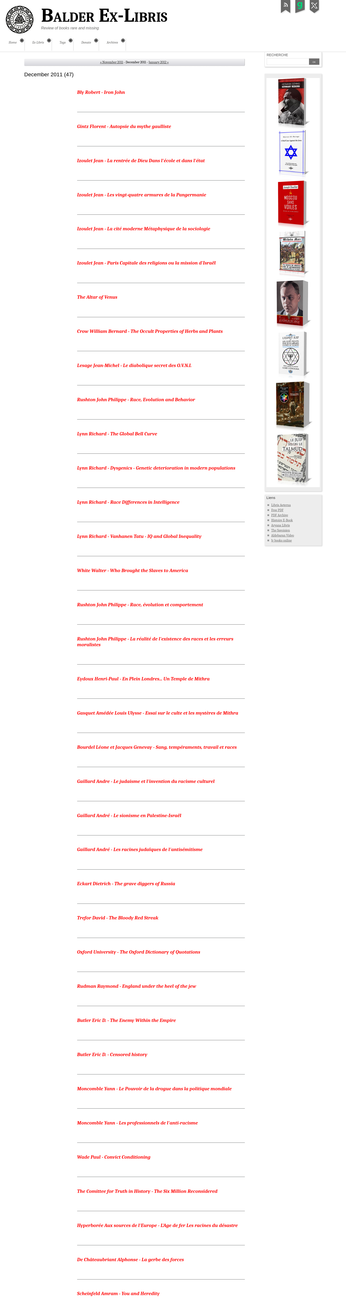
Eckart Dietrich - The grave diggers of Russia (126, 674)
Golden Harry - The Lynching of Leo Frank (123, 1050)
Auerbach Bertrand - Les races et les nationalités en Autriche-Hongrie (153, 1100)
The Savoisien (280, 530)
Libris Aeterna (281, 505)
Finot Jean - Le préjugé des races (112, 1176)
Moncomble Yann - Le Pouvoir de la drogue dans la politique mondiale (154, 825)
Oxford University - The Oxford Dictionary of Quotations (138, 724)
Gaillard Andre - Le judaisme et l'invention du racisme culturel (146, 599)
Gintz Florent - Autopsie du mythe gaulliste (124, 117)
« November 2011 (111, 62)
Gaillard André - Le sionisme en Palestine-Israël (129, 624)
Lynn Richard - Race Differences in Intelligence (128, 393)
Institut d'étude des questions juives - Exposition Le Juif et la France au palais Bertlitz (154, 1203)
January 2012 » (158, 62)
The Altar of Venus (97, 242)
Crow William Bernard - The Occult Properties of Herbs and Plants (150, 268)
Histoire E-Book (282, 520)
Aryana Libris (280, 525)
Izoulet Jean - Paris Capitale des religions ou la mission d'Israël (146, 217)
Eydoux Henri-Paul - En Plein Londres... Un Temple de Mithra (143, 524)
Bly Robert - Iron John (101, 92)
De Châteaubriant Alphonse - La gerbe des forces (130, 950)
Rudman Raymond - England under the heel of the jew (136, 749)
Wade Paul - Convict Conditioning (113, 875)
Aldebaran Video (282, 535)
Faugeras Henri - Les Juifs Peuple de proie (123, 1150)
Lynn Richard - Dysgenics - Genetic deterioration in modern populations (156, 368)
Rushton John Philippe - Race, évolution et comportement (140, 468)
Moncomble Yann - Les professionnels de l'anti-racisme (137, 850)
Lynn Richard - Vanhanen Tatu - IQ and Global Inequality (139, 418)
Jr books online (281, 540)
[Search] (288, 62)
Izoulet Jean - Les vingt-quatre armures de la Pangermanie (141, 167)
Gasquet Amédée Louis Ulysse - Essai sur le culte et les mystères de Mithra (157, 549)
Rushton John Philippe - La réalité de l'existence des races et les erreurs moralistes (155, 496)
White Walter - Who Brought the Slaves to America (132, 443)
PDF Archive (279, 515)
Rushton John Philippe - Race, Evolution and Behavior (136, 318)
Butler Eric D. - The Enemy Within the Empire (126, 775)
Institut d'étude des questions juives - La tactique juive (136, 1075)
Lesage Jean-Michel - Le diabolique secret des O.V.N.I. (134, 293)
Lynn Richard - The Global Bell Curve (117, 343)
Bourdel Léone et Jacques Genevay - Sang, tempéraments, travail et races (157, 574)
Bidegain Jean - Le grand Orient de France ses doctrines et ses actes (151, 1125)
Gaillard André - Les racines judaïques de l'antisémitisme (140, 649)
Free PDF (277, 510)
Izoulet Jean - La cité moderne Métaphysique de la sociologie (143, 192)
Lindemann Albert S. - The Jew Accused (119, 1025)
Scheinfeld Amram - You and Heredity (118, 975)
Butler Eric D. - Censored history (112, 800)
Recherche (277, 55)
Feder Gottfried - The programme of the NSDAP (128, 1000)
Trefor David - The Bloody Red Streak (117, 699)
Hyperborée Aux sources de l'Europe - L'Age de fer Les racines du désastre (157, 925)
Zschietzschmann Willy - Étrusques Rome (122, 1263)
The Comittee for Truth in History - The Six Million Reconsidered (147, 900)
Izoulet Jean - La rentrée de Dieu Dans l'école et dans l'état (141, 142)
